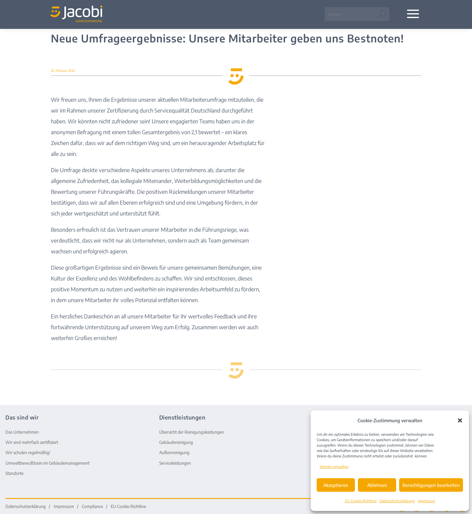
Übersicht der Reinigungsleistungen (191, 432)
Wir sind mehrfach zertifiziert (31, 442)
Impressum (426, 501)
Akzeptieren (335, 485)
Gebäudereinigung (176, 442)
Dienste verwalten (334, 466)
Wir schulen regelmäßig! (27, 452)
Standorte (14, 473)
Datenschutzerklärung (397, 501)
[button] (460, 420)
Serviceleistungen (175, 463)
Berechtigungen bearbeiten (431, 485)
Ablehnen (377, 485)
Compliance (92, 506)
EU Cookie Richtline (361, 501)
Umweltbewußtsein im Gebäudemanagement (47, 463)
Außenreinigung (174, 452)
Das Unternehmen (22, 432)
